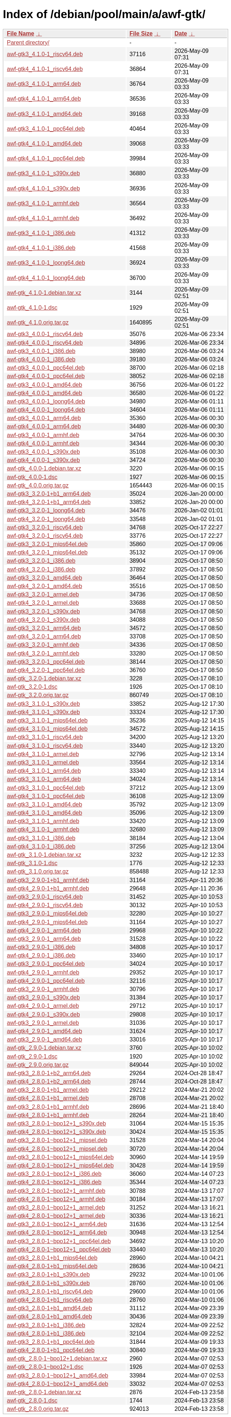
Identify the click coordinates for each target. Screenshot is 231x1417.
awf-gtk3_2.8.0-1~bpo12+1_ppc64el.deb (59, 1241)
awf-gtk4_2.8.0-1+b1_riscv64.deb (50, 1300)
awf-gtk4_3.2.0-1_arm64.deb (44, 636)
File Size (141, 33)
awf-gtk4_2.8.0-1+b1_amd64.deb (49, 1316)
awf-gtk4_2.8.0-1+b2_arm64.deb (49, 1081)
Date (181, 33)
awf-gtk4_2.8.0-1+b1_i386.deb (46, 1333)
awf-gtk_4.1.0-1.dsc (32, 308)
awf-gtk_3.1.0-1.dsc (32, 863)
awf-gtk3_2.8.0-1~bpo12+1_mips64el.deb (60, 1157)
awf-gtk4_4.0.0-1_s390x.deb (43, 460)
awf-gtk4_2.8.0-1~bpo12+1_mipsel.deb (57, 1149)
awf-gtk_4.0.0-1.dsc (32, 477)
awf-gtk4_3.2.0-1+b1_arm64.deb (49, 502)
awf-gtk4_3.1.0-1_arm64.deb (44, 771)
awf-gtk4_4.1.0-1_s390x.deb (43, 188)
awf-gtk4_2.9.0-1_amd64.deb (44, 1031)
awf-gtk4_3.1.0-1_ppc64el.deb (46, 796)
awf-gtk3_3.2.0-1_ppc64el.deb (46, 662)
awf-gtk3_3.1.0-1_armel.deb (43, 762)
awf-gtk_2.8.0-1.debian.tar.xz (44, 1392)
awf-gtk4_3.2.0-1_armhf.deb (43, 653)
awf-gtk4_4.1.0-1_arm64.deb (44, 99)
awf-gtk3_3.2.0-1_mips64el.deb (47, 544)
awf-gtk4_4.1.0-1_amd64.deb (44, 144)
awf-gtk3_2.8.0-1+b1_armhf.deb (48, 1107)
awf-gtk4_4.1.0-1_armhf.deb (43, 218)
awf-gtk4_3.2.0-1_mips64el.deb (47, 552)
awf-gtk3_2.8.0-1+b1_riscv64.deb (50, 1291)
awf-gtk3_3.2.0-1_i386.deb (41, 561)
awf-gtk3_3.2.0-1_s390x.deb (43, 611)
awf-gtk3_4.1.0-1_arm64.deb (44, 84)
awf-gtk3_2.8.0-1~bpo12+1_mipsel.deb (57, 1140)
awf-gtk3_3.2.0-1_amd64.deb (44, 578)
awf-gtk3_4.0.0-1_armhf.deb (43, 435)
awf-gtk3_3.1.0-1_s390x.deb (43, 704)
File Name (20, 33)
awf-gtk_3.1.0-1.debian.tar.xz (44, 855)
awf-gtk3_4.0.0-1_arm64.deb (44, 418)
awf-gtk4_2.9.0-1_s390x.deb (43, 1014)
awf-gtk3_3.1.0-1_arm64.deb (44, 779)
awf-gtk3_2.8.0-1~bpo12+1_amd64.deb (57, 1375)
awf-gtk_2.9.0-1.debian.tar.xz (44, 1048)
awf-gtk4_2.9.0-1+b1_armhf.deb (48, 888)
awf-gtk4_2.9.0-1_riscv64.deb (45, 905)
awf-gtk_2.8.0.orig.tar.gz (38, 1409)
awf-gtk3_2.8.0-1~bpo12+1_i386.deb (54, 1174)
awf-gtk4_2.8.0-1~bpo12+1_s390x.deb (56, 1132)
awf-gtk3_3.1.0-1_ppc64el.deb (46, 788)
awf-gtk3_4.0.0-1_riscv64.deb (45, 334)
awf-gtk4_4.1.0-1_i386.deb (41, 248)
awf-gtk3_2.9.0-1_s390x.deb (43, 997)
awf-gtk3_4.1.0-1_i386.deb (41, 233)
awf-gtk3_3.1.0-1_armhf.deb (43, 821)
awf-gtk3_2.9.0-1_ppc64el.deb (46, 964)
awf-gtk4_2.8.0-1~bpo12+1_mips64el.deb (60, 1165)
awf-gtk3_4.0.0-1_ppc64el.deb (46, 368)
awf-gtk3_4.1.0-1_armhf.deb (43, 203)
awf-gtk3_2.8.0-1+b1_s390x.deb (48, 1274)
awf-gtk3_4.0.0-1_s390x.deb (43, 452)
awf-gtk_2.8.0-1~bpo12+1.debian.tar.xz (57, 1358)
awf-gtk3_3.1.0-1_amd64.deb (44, 804)
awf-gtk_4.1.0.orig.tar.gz (38, 322)
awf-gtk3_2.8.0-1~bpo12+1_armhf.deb (56, 1191)
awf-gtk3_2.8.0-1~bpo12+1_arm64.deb (57, 1224)
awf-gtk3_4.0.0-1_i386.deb (41, 351)
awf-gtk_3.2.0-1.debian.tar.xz (44, 678)
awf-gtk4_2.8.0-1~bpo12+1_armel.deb (56, 1216)
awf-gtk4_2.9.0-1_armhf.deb (43, 972)
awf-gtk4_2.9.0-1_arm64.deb (44, 930)
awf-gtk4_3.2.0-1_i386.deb (41, 569)
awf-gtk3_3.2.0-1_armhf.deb (43, 645)
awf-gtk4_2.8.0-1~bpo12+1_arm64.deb (57, 1232)
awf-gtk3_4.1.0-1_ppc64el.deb (46, 129)
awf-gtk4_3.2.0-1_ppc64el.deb (46, 670)
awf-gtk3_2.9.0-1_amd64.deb (44, 1039)
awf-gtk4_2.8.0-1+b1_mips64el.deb (52, 1266)
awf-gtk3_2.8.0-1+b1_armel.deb (48, 1090)
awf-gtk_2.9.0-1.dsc (32, 1056)
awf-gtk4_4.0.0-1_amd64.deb (44, 393)
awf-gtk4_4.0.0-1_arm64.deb (44, 426)
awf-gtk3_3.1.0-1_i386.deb (41, 838)
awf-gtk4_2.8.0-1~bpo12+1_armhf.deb (56, 1199)
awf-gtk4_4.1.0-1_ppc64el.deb (46, 158)
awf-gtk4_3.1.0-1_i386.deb (41, 846)
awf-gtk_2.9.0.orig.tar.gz (38, 1065)
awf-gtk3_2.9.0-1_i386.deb (41, 947)
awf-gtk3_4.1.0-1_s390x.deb (43, 173)
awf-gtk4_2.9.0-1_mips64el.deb (47, 922)
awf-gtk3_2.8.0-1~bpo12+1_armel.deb (56, 1207)
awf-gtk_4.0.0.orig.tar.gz (38, 485)
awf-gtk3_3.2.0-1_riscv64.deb (45, 527)
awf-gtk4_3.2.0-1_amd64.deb (44, 586)
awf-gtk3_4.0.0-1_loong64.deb (46, 401)
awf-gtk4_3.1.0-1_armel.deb (43, 754)
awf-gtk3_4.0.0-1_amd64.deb (44, 385)
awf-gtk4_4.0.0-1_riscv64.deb (45, 343)
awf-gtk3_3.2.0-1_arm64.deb (44, 628)
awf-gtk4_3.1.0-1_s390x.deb (43, 712)
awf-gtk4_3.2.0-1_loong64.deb (46, 519)
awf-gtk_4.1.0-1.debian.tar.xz (44, 293)
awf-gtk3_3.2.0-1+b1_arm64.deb (49, 494)
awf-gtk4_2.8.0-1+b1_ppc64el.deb (50, 1350)
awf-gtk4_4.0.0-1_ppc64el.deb (46, 376)
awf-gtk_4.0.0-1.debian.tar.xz (44, 468)
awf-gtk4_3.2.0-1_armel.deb (43, 603)
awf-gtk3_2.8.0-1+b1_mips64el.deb (52, 1258)
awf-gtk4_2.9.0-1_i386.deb (41, 955)
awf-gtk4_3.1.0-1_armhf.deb (43, 829)
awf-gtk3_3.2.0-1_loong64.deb (46, 510)
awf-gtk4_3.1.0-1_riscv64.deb (45, 746)
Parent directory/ (28, 42)
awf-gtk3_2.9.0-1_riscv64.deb (45, 897)
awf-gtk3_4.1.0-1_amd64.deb (44, 114)
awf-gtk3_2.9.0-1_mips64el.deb (47, 913)
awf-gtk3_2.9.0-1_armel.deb (43, 1023)
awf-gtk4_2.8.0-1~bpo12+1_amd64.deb (57, 1384)
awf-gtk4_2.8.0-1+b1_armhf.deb (48, 1115)
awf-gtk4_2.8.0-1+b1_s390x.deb (48, 1283)
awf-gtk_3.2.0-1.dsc (32, 687)
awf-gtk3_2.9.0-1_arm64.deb (44, 939)
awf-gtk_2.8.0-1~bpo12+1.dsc (45, 1367)
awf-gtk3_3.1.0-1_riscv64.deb (45, 737)
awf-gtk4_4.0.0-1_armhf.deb (43, 443)
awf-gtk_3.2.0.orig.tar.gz (38, 695)
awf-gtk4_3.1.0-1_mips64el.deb (47, 729)
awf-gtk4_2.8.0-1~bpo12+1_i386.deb (54, 1182)
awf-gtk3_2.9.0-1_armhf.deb (43, 989)
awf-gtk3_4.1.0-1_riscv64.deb (45, 54)
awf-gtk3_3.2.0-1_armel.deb (43, 594)
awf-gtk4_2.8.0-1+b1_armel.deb (48, 1098)
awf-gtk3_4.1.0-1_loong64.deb (46, 263)
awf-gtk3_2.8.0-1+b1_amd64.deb (49, 1308)
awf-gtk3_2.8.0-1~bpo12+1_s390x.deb (56, 1123)
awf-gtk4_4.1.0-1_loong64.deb (46, 278)
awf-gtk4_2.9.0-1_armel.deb (43, 1006)
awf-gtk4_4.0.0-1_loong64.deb (46, 410)
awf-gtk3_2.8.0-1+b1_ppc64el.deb (50, 1342)
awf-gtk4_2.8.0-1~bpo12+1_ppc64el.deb (59, 1249)
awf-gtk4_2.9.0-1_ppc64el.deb (46, 981)
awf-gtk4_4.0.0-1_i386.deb (41, 359)
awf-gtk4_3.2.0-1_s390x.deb (43, 620)
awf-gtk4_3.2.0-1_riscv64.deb (45, 536)
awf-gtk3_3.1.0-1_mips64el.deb (47, 720)
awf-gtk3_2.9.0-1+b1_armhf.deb (48, 880)
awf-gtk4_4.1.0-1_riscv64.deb (45, 69)
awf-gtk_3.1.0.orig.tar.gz (38, 871)
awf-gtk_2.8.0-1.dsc (32, 1400)
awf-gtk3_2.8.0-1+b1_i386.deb (46, 1325)
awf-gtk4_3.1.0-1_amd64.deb (44, 813)
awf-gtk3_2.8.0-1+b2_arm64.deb (49, 1073)
